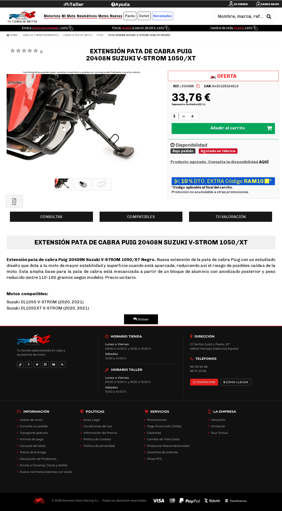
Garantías (154, 433)
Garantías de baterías (162, 452)
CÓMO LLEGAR (235, 382)
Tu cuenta (241, 4)
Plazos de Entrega (33, 452)
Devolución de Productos (38, 459)
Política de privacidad (99, 446)
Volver (141, 319)
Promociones (156, 419)
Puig (100, 35)
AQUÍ (264, 162)
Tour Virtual (219, 433)
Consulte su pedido (34, 426)
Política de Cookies (97, 439)
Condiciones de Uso (97, 426)
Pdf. (14, 202)
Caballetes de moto (77, 35)
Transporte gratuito (34, 433)
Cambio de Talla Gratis (163, 439)
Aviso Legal (91, 419)
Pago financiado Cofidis (164, 426)
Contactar (218, 426)
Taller (76, 4)
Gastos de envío (31, 419)
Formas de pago (32, 439)
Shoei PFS (154, 459)
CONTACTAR (204, 382)
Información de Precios (100, 433)
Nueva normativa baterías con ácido (46, 472)
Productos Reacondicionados (168, 446)
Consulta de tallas (32, 446)
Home (12, 35)
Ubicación (218, 419)
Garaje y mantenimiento (41, 35)
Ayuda (122, 4)
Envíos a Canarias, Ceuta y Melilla (44, 465)
